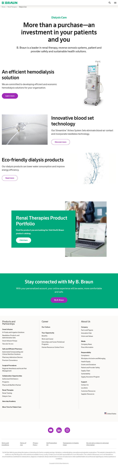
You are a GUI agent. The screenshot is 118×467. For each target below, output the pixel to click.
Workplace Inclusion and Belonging (93, 358)
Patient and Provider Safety (90, 367)
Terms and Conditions (5, 444)
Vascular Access (7, 344)
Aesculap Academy (9, 401)
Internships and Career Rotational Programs (53, 343)
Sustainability (85, 374)
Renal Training (7, 393)
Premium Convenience (10, 360)
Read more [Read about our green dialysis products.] (9, 178)
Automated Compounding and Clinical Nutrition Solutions (12, 353)
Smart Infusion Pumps (9, 341)
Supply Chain (85, 371)
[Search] (109, 2)
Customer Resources (88, 391)
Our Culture (46, 327)
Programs (5, 382)
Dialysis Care (6, 396)
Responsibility (86, 352)
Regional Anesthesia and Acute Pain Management (14, 370)
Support (84, 382)
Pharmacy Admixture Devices (12, 357)
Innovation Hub (86, 333)
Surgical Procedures (9, 365)
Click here (24, 240)
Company (84, 327)
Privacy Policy (35, 444)
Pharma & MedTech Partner (11, 385)
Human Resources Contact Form (53, 347)
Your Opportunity (48, 333)
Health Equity (85, 361)
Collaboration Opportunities (12, 376)
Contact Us (85, 385)
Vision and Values (87, 336)
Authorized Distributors (10, 379)
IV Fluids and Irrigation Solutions (13, 332)
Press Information (87, 347)
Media (83, 341)
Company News (86, 344)
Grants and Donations (88, 364)
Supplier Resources (87, 394)
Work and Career (47, 339)
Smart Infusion (7, 329)
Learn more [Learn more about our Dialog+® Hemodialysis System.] (9, 96)
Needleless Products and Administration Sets (10, 336)
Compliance (85, 355)
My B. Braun (59, 300)
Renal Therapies (7, 390)
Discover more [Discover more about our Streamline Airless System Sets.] (60, 142)
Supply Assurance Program (90, 377)
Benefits (44, 336)
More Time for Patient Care (11, 407)
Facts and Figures (87, 330)
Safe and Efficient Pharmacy (12, 349)
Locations (84, 388)
